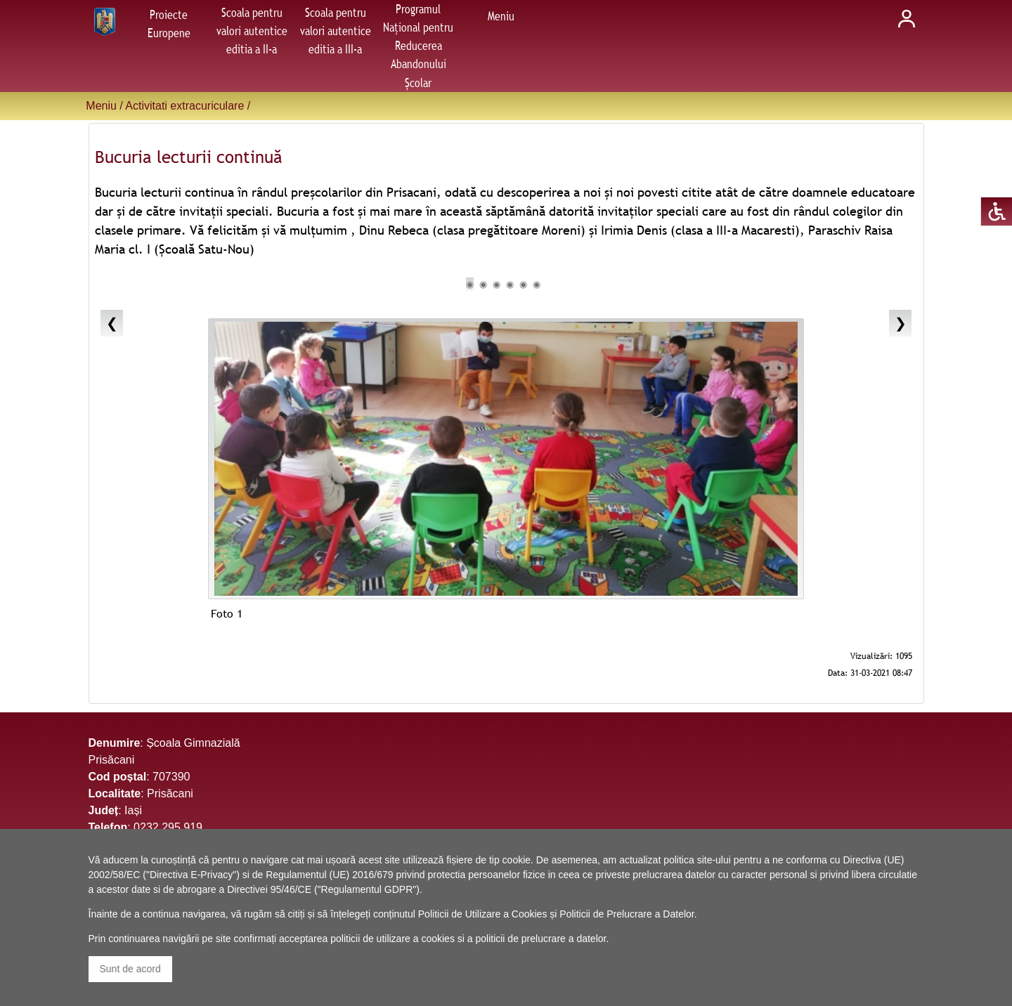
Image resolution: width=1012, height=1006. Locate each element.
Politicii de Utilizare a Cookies (482, 914)
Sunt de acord (130, 968)
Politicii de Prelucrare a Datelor (626, 914)
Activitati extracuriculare (184, 106)
